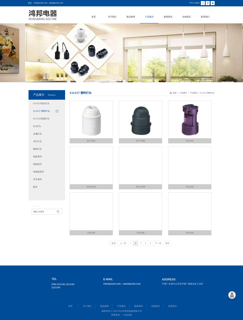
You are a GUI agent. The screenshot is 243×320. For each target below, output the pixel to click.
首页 (175, 93)
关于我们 (87, 306)
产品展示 (183, 93)
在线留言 (155, 306)
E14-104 (140, 233)
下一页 (158, 243)
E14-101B (140, 187)
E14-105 (190, 233)
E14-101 (190, 141)
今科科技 (127, 315)
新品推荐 (104, 306)
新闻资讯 (138, 306)
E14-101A (91, 187)
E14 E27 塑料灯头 (207, 93)
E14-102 (190, 187)
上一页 (123, 243)
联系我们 (172, 306)
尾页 (167, 243)
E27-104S (140, 141)
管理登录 (115, 315)
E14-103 (91, 233)
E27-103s (91, 141)
